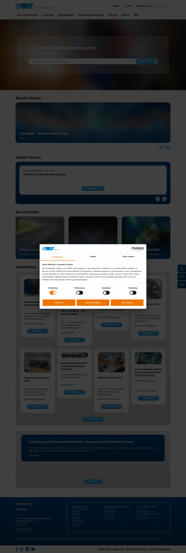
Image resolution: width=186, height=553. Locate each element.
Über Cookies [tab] (128, 257)
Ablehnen (59, 303)
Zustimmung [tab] (57, 257)
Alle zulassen (127, 303)
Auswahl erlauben (93, 303)
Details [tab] (93, 257)
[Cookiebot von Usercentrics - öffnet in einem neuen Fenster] (133, 248)
